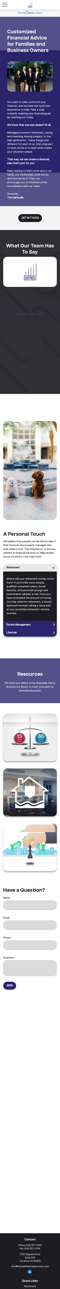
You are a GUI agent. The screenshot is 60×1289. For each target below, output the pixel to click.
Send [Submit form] (9, 985)
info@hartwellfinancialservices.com (30, 1266)
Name (6, 898)
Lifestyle (11, 632)
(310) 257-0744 (34, 1245)
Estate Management (18, 624)
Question (8, 957)
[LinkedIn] (30, 1272)
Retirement (13, 567)
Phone (7, 937)
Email (6, 918)
